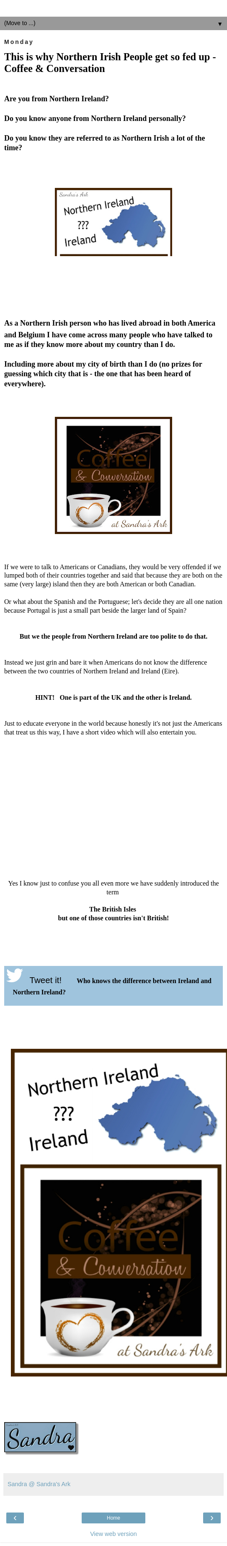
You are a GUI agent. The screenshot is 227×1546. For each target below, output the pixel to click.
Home (113, 1518)
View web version (113, 1534)
